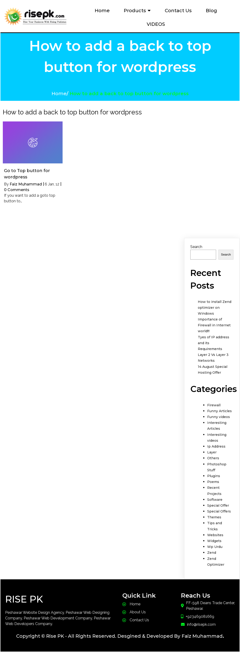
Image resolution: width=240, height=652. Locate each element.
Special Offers (219, 511)
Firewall (214, 405)
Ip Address (216, 446)
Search (196, 247)
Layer (212, 452)
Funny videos (218, 417)
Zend (211, 552)
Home (59, 93)
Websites (215, 535)
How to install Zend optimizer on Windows (214, 308)
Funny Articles (219, 411)
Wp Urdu (214, 547)
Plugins (213, 476)
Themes (214, 517)
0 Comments (16, 190)
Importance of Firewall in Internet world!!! (214, 325)
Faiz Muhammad (26, 184)
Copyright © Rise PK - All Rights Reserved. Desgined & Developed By (98, 636)
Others (213, 458)
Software (214, 499)
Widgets (214, 541)
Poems (213, 482)
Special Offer (218, 505)
